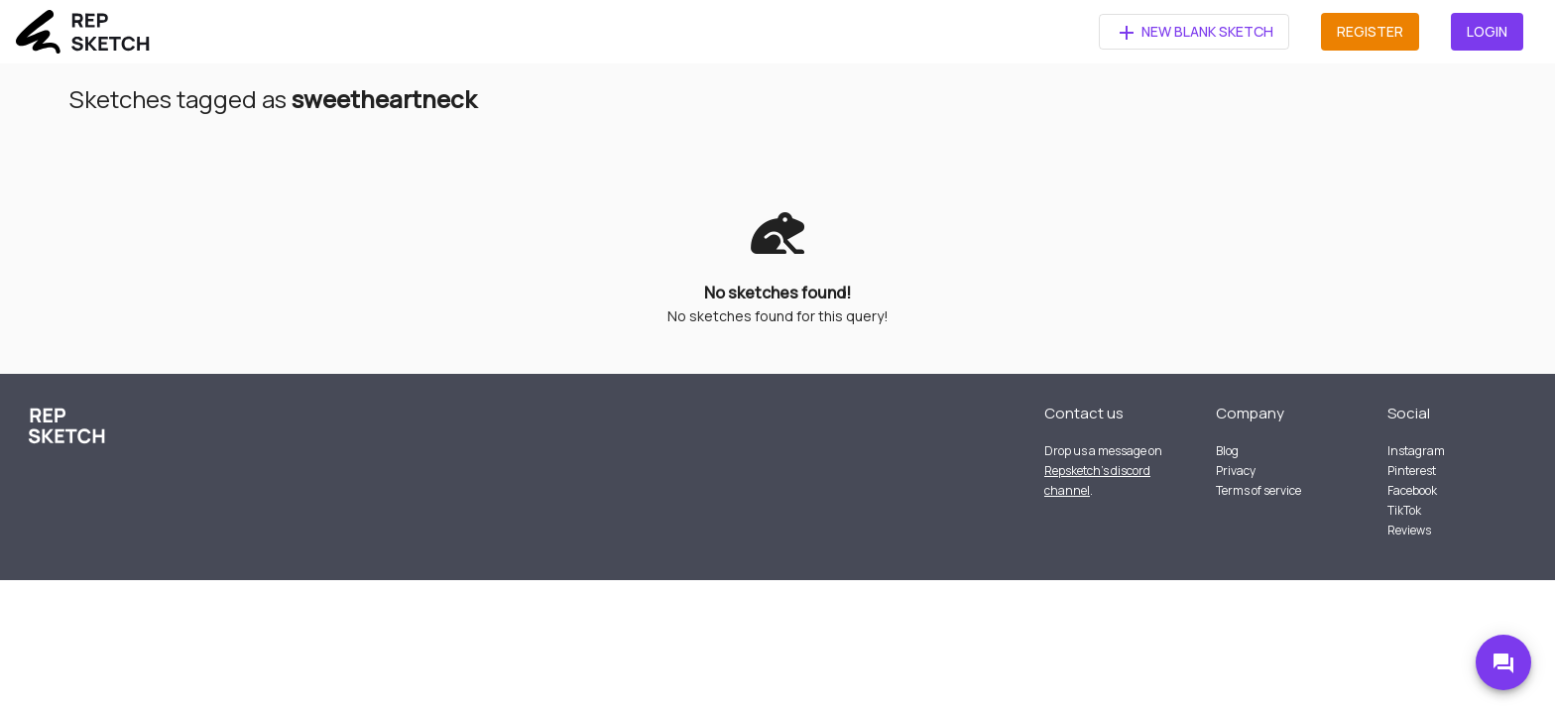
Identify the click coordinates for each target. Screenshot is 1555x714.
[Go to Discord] (1503, 662)
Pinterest (1411, 470)
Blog (1227, 450)
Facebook (1412, 490)
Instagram (1416, 450)
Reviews (1409, 530)
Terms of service (1258, 490)
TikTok (1404, 510)
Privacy (1236, 470)
